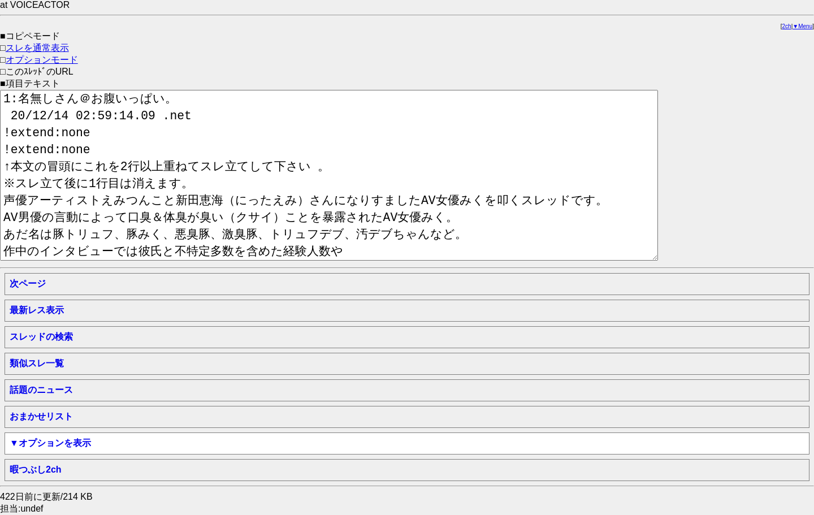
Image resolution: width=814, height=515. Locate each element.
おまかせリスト (41, 416)
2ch (786, 26)
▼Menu (802, 26)
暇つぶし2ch (36, 469)
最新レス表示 (37, 310)
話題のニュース (41, 390)
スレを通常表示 (37, 48)
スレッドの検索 (41, 336)
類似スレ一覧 (37, 363)
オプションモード (42, 59)
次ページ (28, 283)
